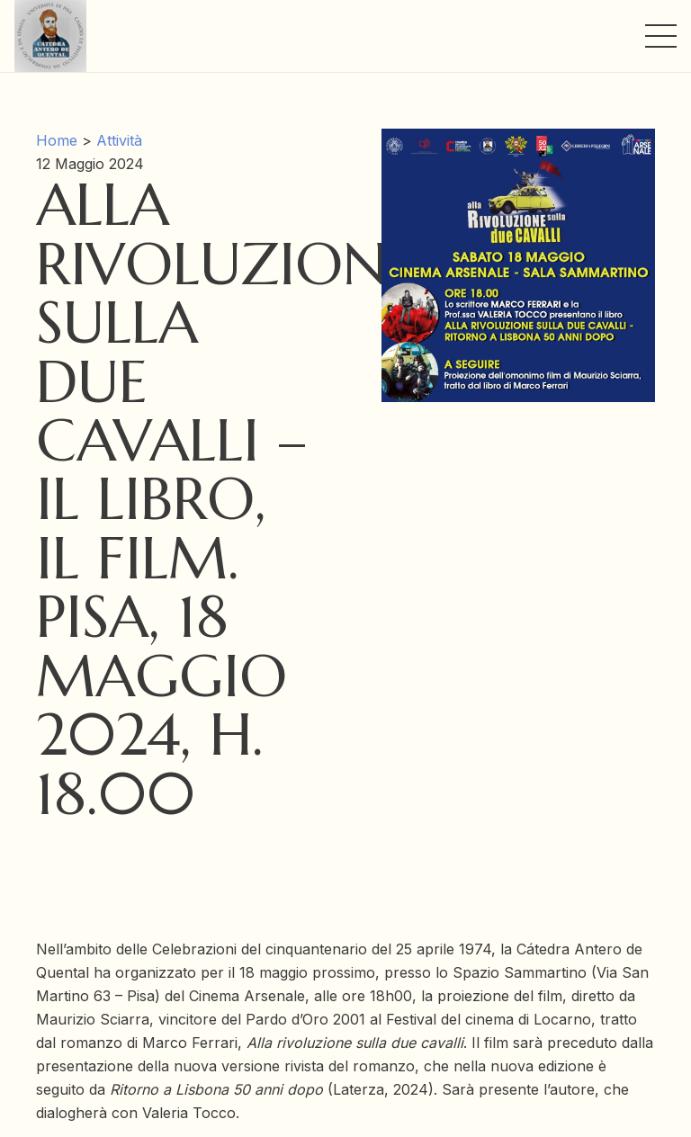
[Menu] (660, 35)
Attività (119, 140)
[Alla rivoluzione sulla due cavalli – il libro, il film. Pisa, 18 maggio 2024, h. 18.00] (518, 140)
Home (56, 140)
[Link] (50, 36)
